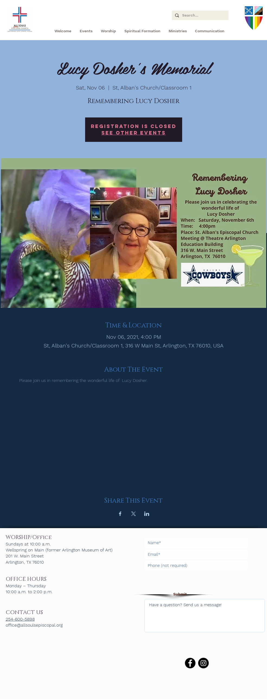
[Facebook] (190, 663)
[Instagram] (203, 663)
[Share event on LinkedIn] (146, 514)
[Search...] (199, 15)
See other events (133, 133)
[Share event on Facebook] (120, 514)
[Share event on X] (133, 514)
